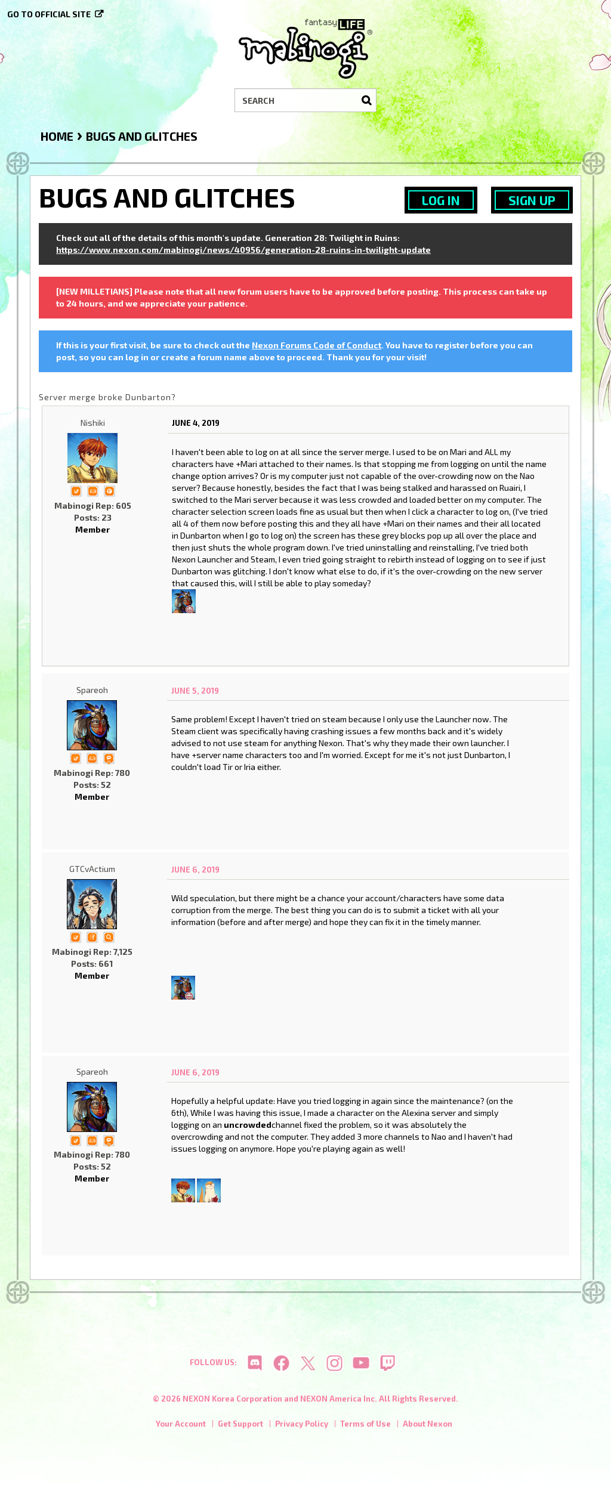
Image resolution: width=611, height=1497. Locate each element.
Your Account (181, 1425)
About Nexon (427, 1425)
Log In (441, 200)
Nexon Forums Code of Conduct (316, 345)
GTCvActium (92, 869)
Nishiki (93, 422)
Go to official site (49, 14)
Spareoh (92, 690)
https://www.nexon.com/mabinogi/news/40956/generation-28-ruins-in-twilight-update (243, 250)
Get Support (240, 1425)
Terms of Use (365, 1425)
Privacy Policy (301, 1425)
